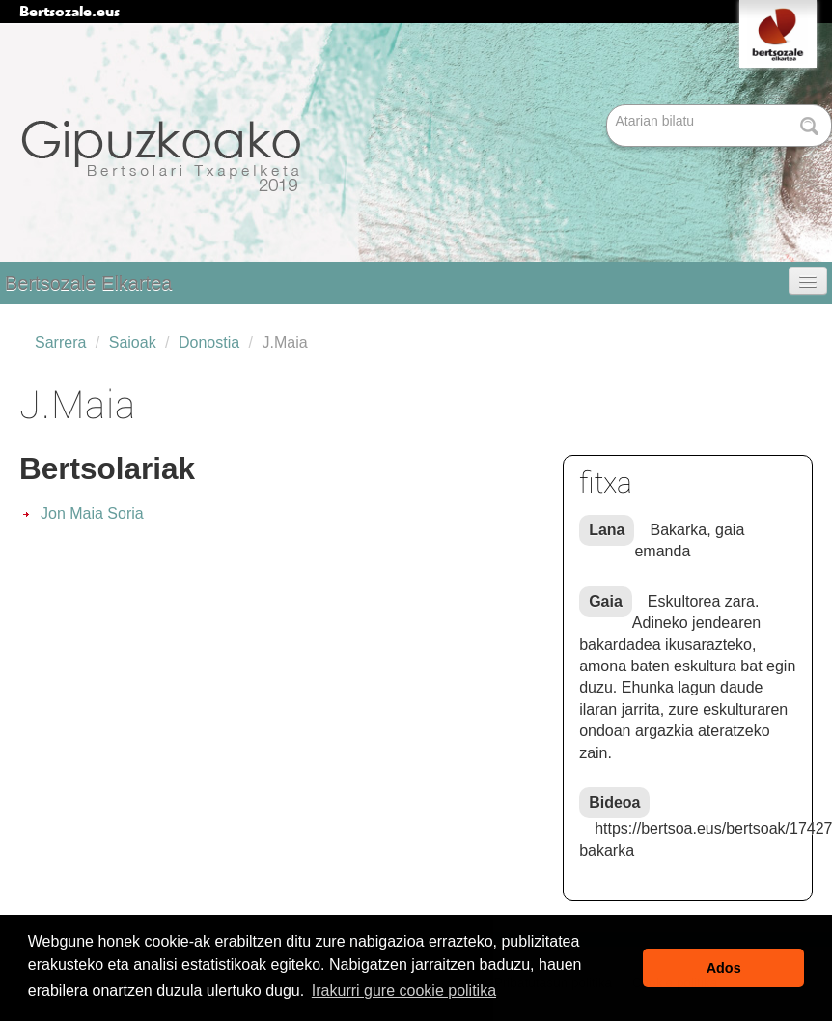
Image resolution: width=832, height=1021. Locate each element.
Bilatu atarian (608, 105)
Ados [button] (724, 968)
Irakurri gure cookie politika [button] (404, 990)
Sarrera (60, 342)
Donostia (209, 342)
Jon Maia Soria (92, 513)
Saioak (132, 342)
